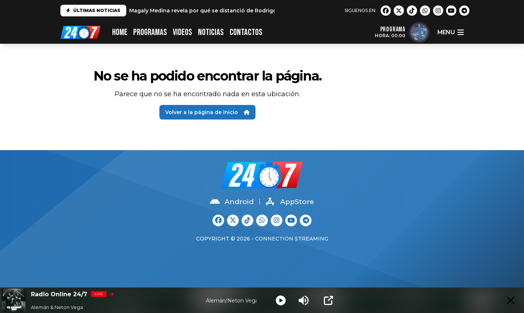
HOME (119, 32)
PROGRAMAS (150, 32)
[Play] (281, 300)
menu (450, 32)
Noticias (211, 32)
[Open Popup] (328, 300)
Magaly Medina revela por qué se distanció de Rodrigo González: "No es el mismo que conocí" (256, 10)
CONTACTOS (246, 32)
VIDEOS (182, 32)
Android (232, 201)
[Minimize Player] (511, 300)
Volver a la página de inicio (207, 112)
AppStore (290, 201)
